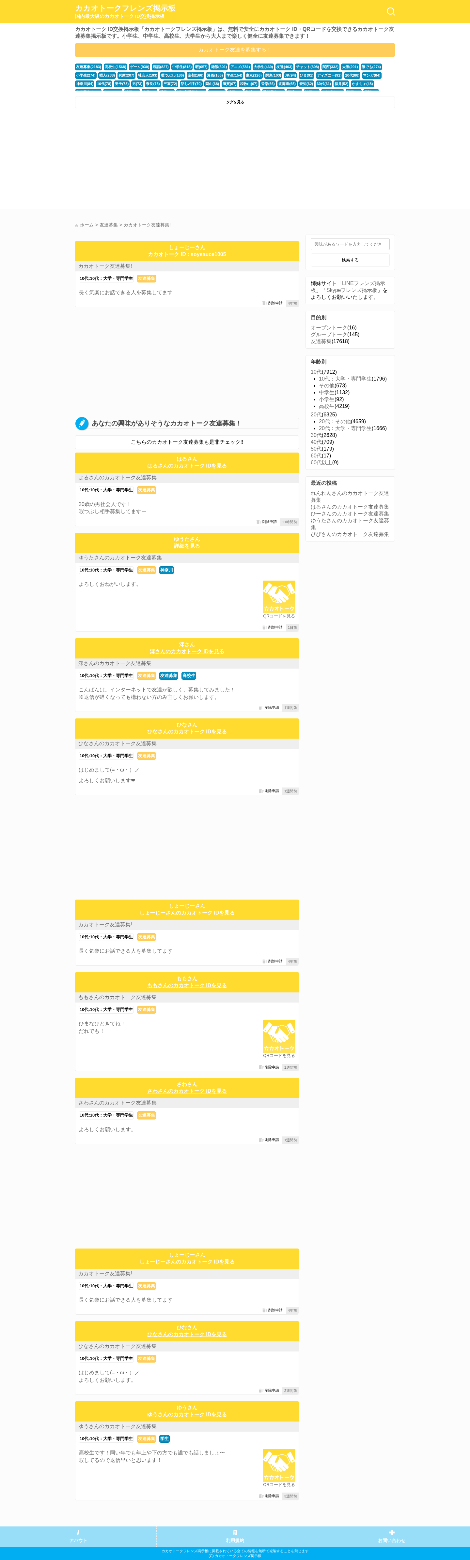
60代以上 (321, 462)
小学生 (327, 399)
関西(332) (330, 67)
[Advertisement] (154, 160)
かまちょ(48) (362, 84)
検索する (350, 259)
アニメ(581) (240, 67)
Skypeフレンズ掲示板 (351, 290)
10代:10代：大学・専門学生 (106, 278)
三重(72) (170, 84)
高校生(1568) (115, 67)
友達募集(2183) (88, 67)
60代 (316, 455)
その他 (327, 385)
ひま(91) (306, 75)
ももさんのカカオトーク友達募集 (117, 997)
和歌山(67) (248, 84)
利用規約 (235, 1540)
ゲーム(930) (139, 67)
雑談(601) (219, 67)
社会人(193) (148, 75)
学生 (164, 1438)
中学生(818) (182, 67)
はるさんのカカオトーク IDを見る (187, 466)
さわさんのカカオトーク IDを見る (187, 1091)
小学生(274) (86, 75)
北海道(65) (287, 84)
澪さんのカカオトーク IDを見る (187, 651)
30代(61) (324, 84)
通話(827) (161, 67)
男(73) (137, 84)
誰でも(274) (371, 67)
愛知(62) (306, 84)
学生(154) (235, 75)
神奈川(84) (84, 84)
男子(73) (122, 84)
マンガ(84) (371, 75)
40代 (316, 442)
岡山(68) (212, 84)
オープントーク (329, 327)
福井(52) (341, 84)
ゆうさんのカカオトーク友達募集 (117, 1426)
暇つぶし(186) (172, 75)
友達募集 (146, 278)
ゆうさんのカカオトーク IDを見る (187, 1414)
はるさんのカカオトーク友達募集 (117, 477)
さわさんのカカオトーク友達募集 (117, 1102)
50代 (316, 449)
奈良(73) (153, 84)
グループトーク (329, 334)
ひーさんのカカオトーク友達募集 (350, 513)
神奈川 (166, 570)
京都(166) (196, 75)
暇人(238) (107, 75)
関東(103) (273, 75)
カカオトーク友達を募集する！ (235, 49)
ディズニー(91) (329, 75)
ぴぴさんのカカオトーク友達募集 (350, 534)
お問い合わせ (391, 1540)
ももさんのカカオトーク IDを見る (187, 985)
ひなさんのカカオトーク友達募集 (117, 743)
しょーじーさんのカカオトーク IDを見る (187, 913)
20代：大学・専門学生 (345, 428)
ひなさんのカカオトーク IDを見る (187, 731)
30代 (316, 435)
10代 (316, 372)
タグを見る (235, 102)
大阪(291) (350, 67)
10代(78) (104, 84)
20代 (316, 414)
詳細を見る (187, 546)
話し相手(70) (191, 84)
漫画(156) (215, 75)
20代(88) (352, 75)
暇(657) (201, 67)
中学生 (327, 392)
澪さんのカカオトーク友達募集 (114, 663)
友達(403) (284, 67)
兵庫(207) (126, 75)
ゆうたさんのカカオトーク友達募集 (120, 557)
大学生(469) (263, 67)
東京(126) (254, 75)
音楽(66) (268, 84)
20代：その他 (335, 421)
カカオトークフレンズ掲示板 (125, 12)
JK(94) (290, 75)
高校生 (188, 675)
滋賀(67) (229, 84)
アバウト (78, 1540)
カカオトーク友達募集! (105, 266)
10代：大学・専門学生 (345, 379)
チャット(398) (307, 67)
